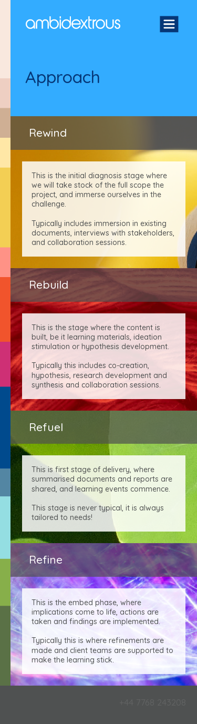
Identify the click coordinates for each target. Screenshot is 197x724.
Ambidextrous (73, 22)
